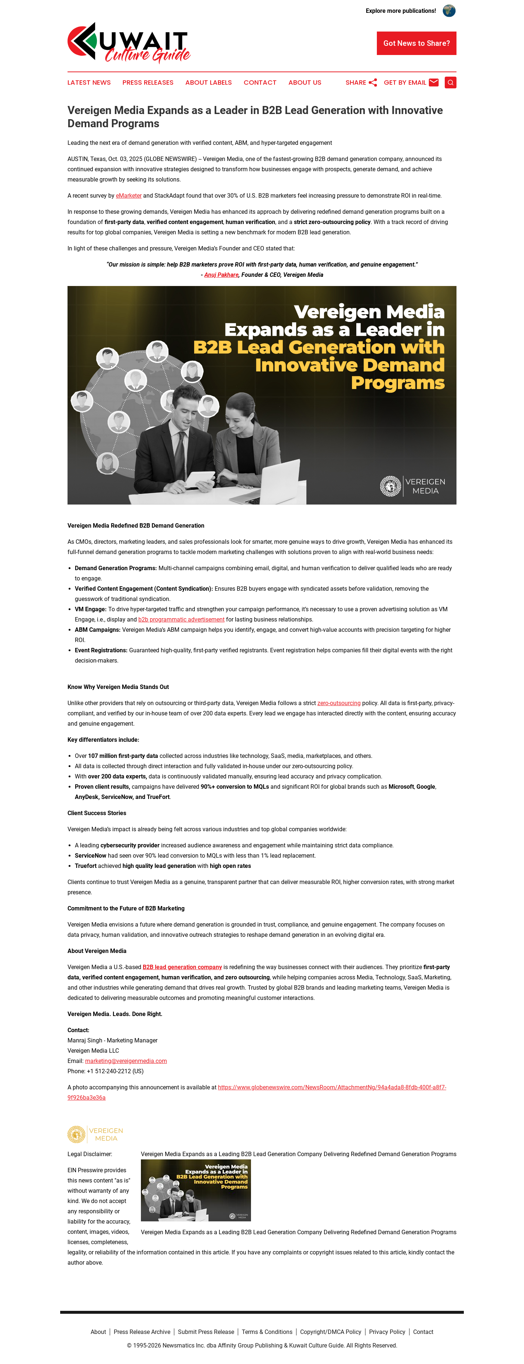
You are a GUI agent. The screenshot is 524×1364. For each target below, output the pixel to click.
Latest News (89, 82)
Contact (260, 82)
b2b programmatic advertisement (181, 619)
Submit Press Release (206, 1331)
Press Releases (148, 82)
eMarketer (129, 195)
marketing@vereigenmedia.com (126, 1060)
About (98, 1331)
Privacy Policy (387, 1331)
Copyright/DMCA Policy (330, 1331)
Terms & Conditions (267, 1331)
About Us (304, 82)
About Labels (208, 82)
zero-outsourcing (339, 703)
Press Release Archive (142, 1331)
